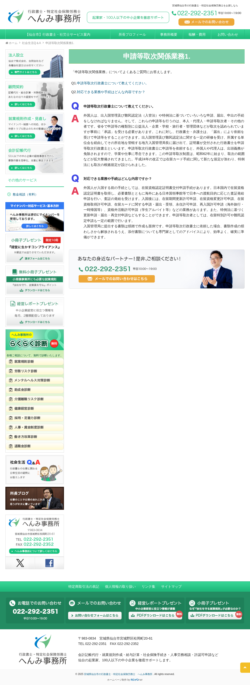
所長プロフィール (132, 34)
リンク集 (148, 586)
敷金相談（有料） (25, 194)
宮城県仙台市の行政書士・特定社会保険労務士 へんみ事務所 (118, 674)
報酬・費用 (197, 34)
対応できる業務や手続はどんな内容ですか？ (111, 92)
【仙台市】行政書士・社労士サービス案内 (57, 34)
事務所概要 (168, 34)
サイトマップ (171, 586)
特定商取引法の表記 (83, 586)
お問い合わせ (228, 34)
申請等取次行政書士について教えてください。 (113, 83)
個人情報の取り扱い (120, 586)
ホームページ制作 (117, 679)
